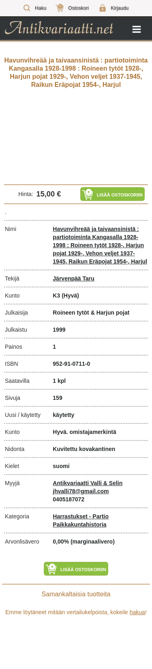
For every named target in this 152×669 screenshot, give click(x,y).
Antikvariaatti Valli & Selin (87, 483)
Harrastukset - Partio (81, 516)
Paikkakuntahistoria (79, 524)
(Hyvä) (70, 295)
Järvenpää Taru (73, 278)
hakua (137, 612)
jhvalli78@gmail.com (81, 491)
